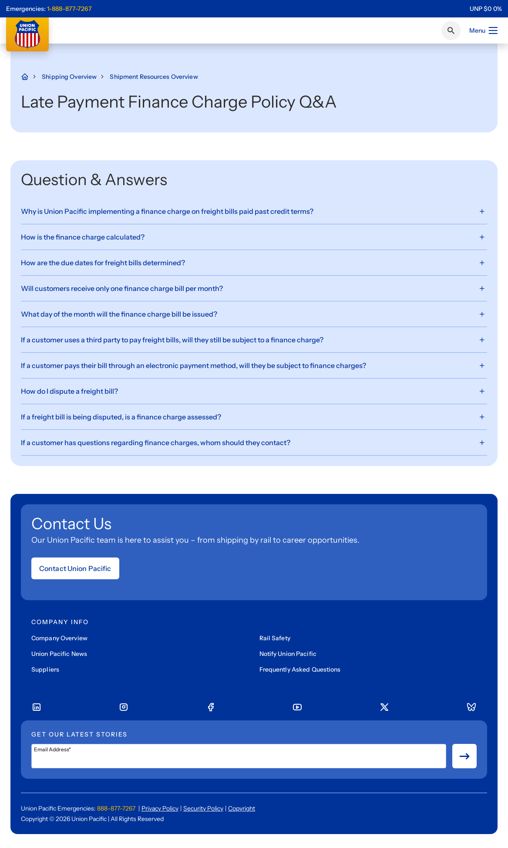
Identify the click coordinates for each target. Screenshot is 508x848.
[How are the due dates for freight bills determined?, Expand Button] (254, 263)
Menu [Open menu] (483, 30)
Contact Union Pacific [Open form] (75, 568)
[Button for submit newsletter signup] (464, 756)
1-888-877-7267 (69, 9)
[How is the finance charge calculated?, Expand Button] (254, 237)
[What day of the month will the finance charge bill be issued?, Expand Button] (254, 314)
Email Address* (52, 750)
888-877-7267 (116, 808)
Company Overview (59, 638)
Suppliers (45, 669)
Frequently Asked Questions (300, 669)
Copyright (241, 808)
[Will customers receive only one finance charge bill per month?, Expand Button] (254, 288)
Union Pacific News (59, 654)
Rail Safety (274, 638)
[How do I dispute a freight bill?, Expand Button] (254, 391)
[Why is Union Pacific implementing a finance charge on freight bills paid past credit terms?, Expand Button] (254, 211)
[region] (486, 9)
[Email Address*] (238, 756)
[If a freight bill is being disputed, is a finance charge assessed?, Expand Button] (254, 417)
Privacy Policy (159, 808)
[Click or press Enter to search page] (450, 30)
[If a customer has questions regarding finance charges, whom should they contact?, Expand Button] (254, 443)
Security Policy (203, 808)
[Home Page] (29, 76)
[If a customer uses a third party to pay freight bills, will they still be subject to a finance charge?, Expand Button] (254, 340)
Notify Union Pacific (287, 654)
